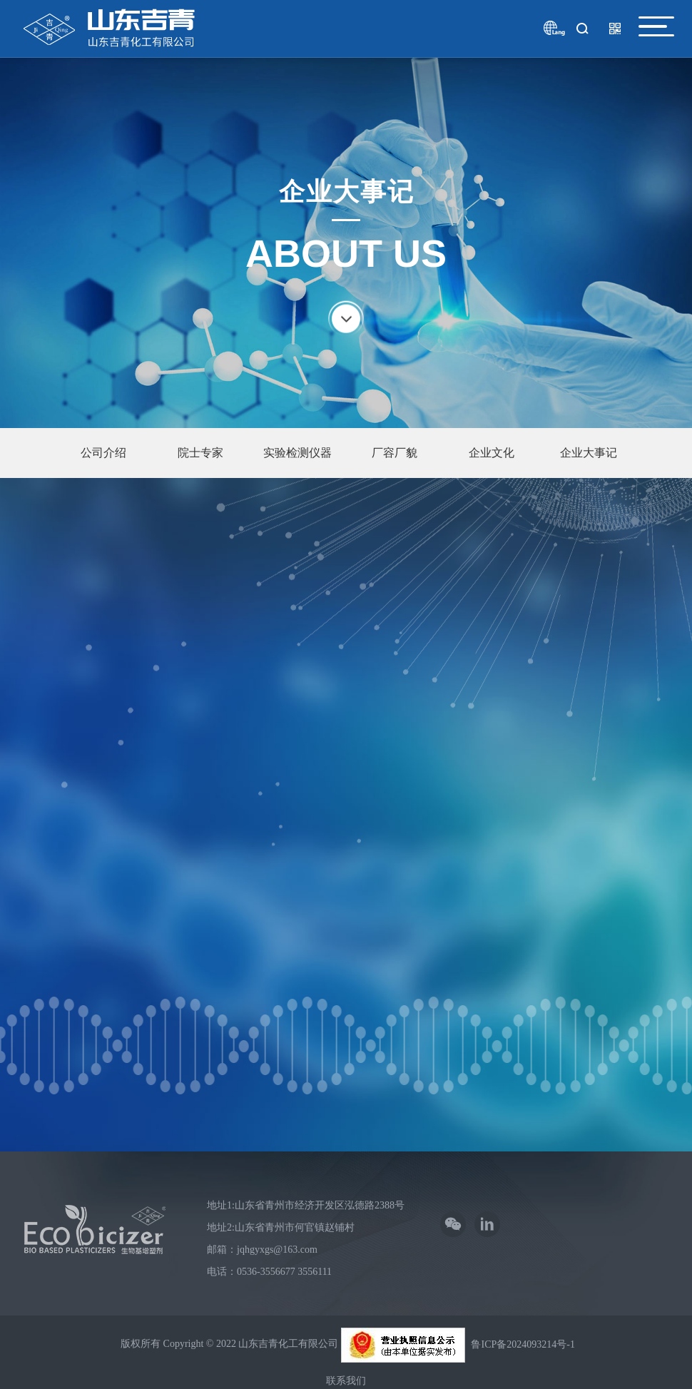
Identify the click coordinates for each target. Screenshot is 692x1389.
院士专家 (200, 453)
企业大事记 (588, 453)
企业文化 (491, 453)
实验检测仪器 (297, 453)
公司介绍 (103, 453)
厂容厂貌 (394, 453)
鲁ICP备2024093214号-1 (522, 1340)
